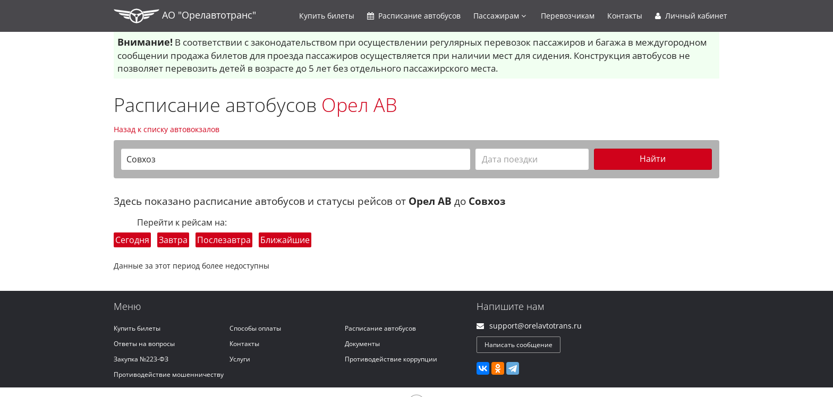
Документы (362, 343)
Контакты (624, 16)
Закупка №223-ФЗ (141, 359)
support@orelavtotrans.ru (535, 326)
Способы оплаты (255, 328)
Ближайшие (285, 240)
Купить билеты (137, 328)
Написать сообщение (518, 344)
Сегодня (132, 240)
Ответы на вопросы (144, 343)
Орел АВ (359, 105)
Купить (326, 16)
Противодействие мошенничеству (169, 374)
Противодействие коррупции (391, 359)
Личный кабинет (691, 16)
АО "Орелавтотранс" (185, 15)
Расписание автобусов (380, 328)
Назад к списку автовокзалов (166, 129)
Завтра (173, 240)
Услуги (240, 359)
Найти (653, 159)
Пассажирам (499, 16)
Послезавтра (224, 240)
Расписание (414, 16)
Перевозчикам (567, 16)
